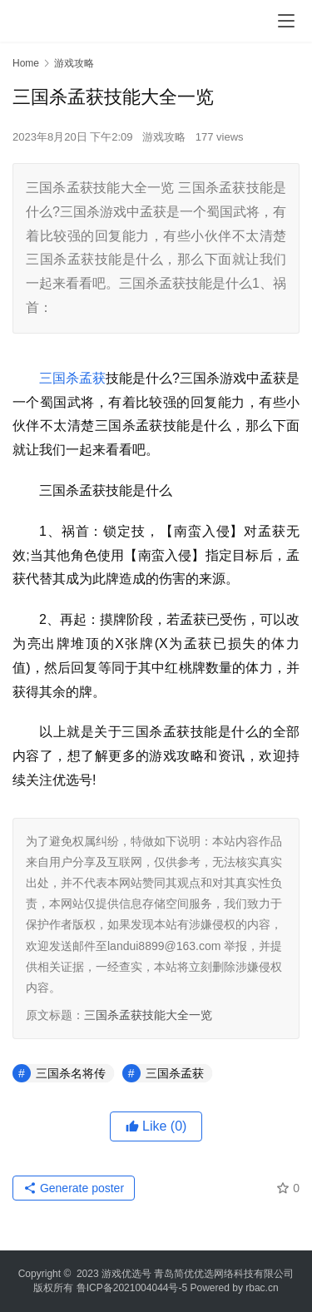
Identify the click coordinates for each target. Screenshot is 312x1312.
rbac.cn (261, 1288)
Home (25, 63)
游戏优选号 (126, 1274)
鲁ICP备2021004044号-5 (132, 1288)
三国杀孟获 (72, 378)
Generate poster (73, 1188)
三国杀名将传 (71, 1073)
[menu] (286, 21)
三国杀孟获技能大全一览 (148, 1015)
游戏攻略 (164, 137)
